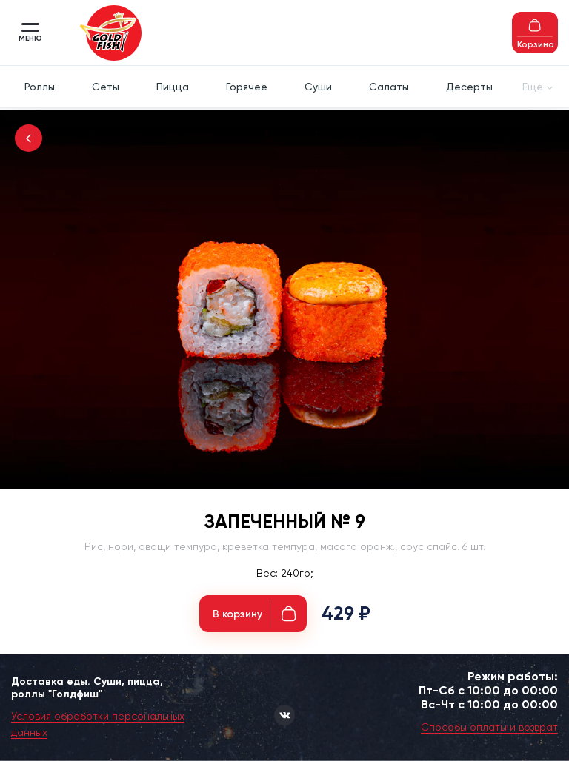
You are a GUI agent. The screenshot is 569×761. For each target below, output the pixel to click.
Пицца (172, 87)
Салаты (389, 87)
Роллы (39, 87)
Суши (318, 87)
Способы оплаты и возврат (489, 727)
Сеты (105, 87)
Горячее (246, 87)
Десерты (469, 87)
